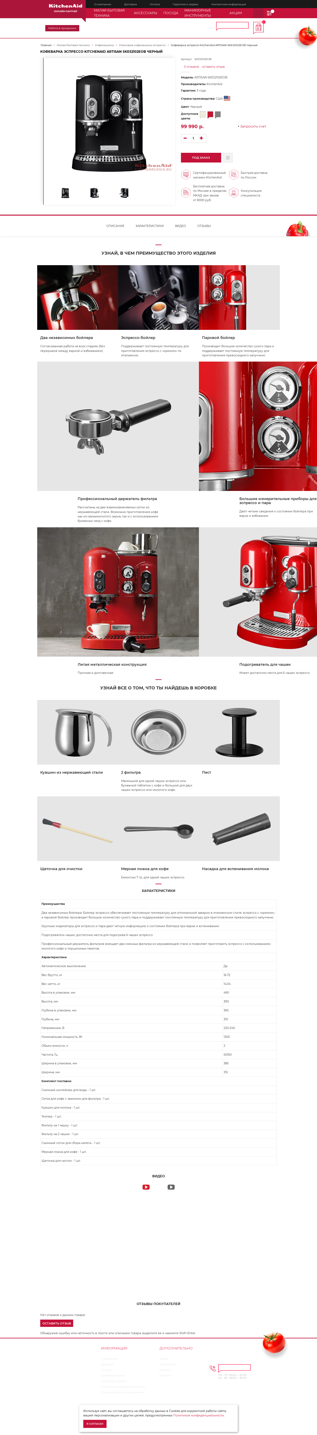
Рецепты (165, 1373)
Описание (115, 229)
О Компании (109, 1361)
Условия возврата (113, 1378)
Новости (165, 1378)
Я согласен (95, 1423)
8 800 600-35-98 (189, 26)
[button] (56, 1326)
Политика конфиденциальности (123, 1389)
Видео (180, 229)
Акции (164, 1361)
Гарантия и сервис (114, 1384)
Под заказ (198, 160)
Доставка (107, 1367)
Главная (46, 45)
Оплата (106, 1373)
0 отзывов (191, 67)
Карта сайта (168, 1367)
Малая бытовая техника (109, 13)
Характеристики (150, 229)
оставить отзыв (213, 67)
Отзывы (204, 229)
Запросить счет (253, 126)
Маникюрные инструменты (197, 13)
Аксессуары (145, 13)
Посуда (170, 13)
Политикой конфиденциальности (198, 1415)
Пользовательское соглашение (122, 1395)
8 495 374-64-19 (147, 26)
